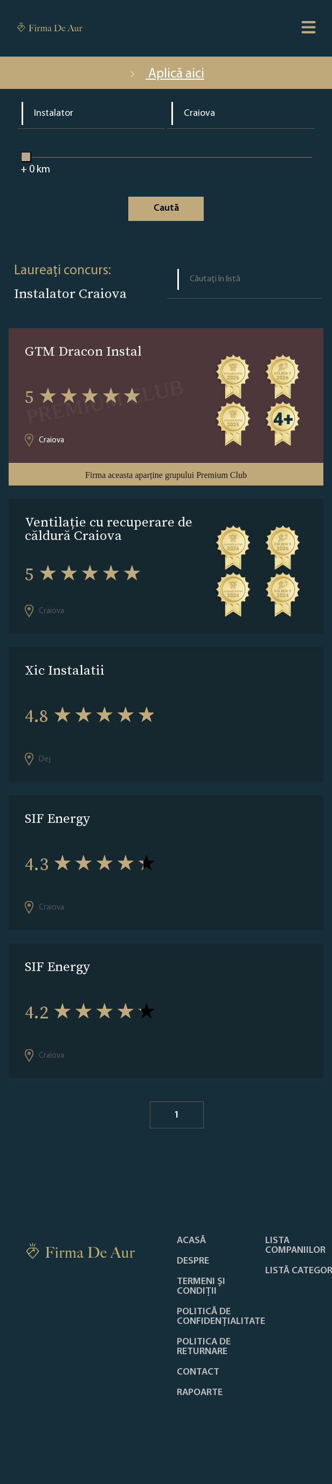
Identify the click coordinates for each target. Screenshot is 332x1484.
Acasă (191, 1241)
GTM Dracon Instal (83, 351)
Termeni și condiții (201, 1286)
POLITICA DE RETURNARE (204, 1347)
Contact (198, 1372)
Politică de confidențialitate (221, 1317)
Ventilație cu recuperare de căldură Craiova (108, 528)
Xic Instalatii (65, 670)
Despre (193, 1261)
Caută (166, 208)
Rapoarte (200, 1393)
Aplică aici (166, 74)
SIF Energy (57, 818)
